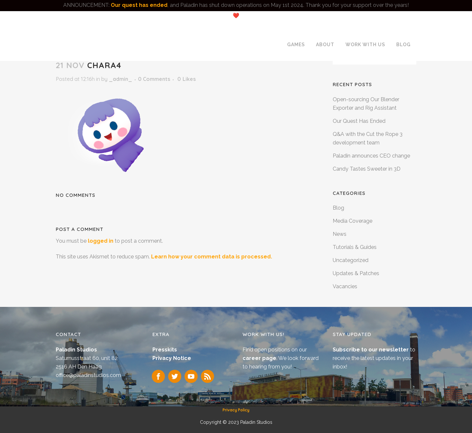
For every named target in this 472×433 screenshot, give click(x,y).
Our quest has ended (139, 5)
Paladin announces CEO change (371, 156)
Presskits (164, 350)
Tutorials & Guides (355, 247)
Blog (338, 208)
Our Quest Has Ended (359, 121)
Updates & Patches (356, 273)
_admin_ (120, 79)
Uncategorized (350, 260)
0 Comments (154, 79)
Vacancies (345, 286)
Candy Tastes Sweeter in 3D (367, 169)
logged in (100, 241)
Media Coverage (352, 221)
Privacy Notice (171, 358)
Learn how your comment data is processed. (211, 257)
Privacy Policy (236, 409)
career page (259, 358)
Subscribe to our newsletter (371, 350)
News (339, 234)
